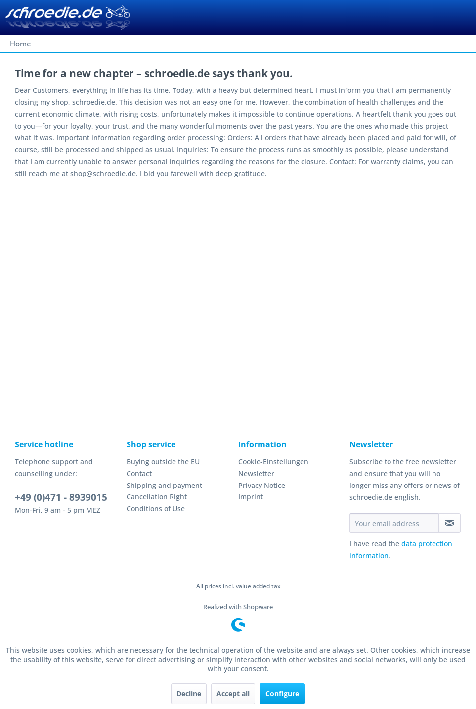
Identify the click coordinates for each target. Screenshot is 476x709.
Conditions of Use (156, 508)
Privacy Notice (261, 485)
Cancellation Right (157, 496)
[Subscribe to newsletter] (449, 523)
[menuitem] (20, 43)
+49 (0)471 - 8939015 (61, 497)
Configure (282, 693)
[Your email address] (394, 523)
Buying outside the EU (163, 461)
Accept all (233, 693)
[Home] (20, 43)
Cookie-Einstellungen (273, 461)
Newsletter (256, 473)
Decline (188, 693)
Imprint (250, 496)
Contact (139, 473)
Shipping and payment (164, 485)
